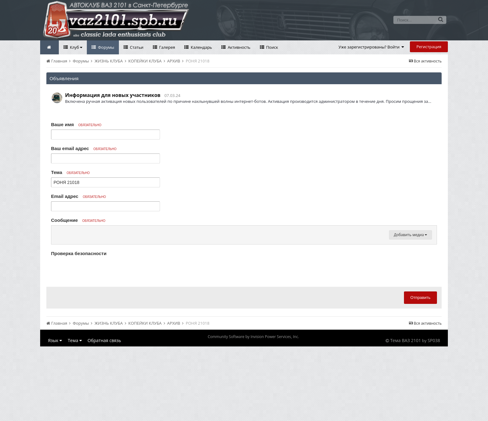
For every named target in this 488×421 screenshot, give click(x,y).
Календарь (201, 47)
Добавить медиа (410, 309)
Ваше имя (76, 124)
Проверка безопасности (78, 328)
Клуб (75, 47)
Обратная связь (104, 415)
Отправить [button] (420, 372)
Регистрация (428, 46)
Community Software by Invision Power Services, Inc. (253, 411)
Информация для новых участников (113, 95)
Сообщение (78, 220)
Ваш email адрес (83, 148)
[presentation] (98, 344)
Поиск (271, 47)
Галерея (166, 47)
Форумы (105, 47)
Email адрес (78, 196)
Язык (55, 415)
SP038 (434, 415)
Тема (70, 172)
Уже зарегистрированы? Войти (371, 47)
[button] (57, 232)
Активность (238, 47)
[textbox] (244, 269)
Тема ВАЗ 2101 (405, 415)
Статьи (136, 47)
